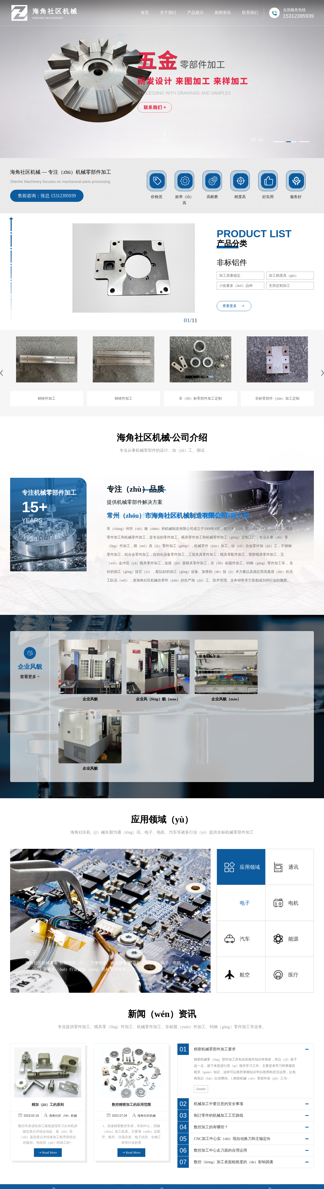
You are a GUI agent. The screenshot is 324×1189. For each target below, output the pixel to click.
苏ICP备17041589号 (200, 1178)
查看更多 (229, 306)
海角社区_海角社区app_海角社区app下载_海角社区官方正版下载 (50, 1187)
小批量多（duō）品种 (236, 286)
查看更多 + (29, 677)
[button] (279, 139)
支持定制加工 (279, 286)
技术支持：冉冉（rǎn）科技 (239, 1178)
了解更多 (38, 905)
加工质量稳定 (230, 275)
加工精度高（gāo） (284, 275)
